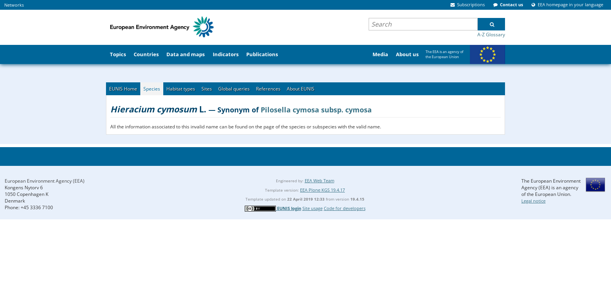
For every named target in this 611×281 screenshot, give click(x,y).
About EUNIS (300, 88)
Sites (206, 88)
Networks (14, 5)
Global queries (234, 88)
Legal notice (533, 201)
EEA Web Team (319, 180)
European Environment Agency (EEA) (45, 181)
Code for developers (345, 208)
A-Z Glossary (491, 34)
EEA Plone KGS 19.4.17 (322, 190)
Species (151, 88)
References (268, 88)
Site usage (312, 208)
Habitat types (180, 88)
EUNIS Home (123, 88)
